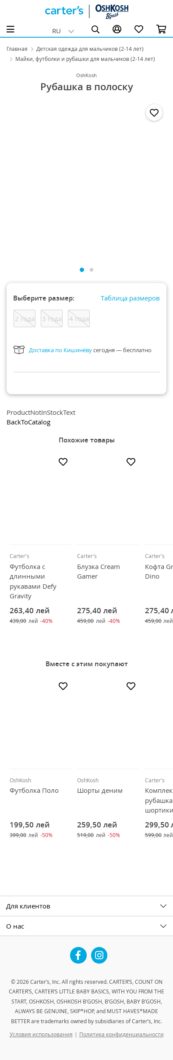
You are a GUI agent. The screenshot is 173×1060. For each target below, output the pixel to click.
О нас (15, 926)
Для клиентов (28, 905)
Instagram (99, 951)
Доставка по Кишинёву (60, 350)
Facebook (78, 951)
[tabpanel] (86, 179)
